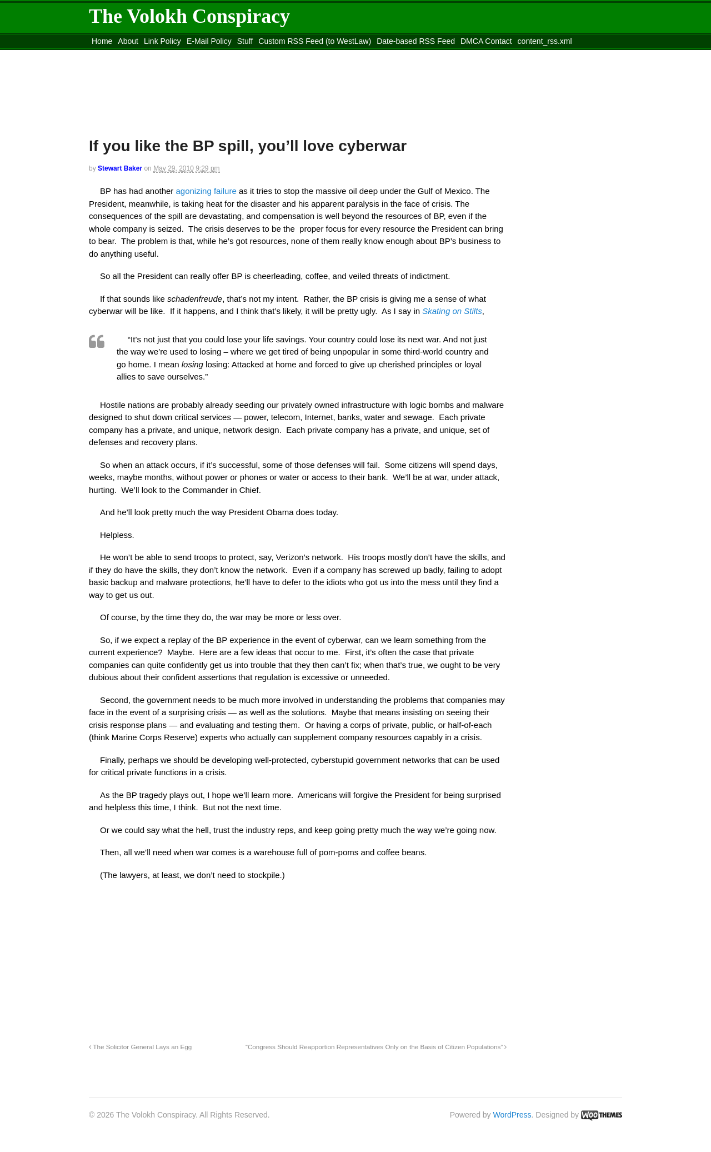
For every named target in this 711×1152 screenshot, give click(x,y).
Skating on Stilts (452, 311)
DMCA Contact (486, 41)
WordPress (512, 1114)
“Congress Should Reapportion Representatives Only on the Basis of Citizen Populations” (376, 1046)
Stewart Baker (120, 168)
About (128, 41)
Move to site (250, 55)
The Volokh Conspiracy (189, 16)
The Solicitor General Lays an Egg (140, 1046)
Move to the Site (150, 55)
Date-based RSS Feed (416, 41)
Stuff (245, 41)
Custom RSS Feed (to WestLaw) (314, 41)
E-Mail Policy (209, 41)
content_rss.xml (545, 41)
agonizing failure (207, 191)
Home (102, 41)
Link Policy (162, 41)
